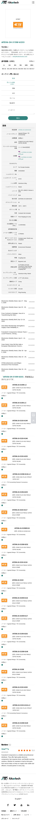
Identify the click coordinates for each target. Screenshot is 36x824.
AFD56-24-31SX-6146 (20, 438)
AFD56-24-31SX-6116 (19, 562)
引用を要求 (24, 811)
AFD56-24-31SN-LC (19, 403)
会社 (13, 93)
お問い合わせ (16, 814)
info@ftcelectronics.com (20, 56)
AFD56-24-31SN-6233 (20, 492)
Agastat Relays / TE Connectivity (23, 134)
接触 (13, 88)
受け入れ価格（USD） (11, 83)
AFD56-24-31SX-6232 (20, 687)
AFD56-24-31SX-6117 (19, 510)
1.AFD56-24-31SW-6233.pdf (25, 153)
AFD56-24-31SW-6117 (20, 616)
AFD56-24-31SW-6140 (20, 723)
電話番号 (12, 103)
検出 (18, 118)
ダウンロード (4, 818)
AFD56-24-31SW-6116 (20, 598)
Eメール (12, 98)
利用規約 (3, 811)
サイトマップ (15, 818)
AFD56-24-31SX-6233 (20, 456)
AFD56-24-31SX (18, 580)
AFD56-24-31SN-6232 (20, 634)
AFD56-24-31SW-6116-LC (21, 474)
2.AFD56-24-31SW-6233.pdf (25, 158)
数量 (13, 78)
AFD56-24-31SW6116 (22, 528)
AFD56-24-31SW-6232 (20, 544)
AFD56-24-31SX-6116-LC (21, 705)
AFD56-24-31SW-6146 (20, 651)
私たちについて (5, 814)
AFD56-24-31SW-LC (19, 385)
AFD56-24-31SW (18, 669)
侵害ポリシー (13, 811)
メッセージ (11, 110)
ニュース (26, 814)
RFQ (2, 398)
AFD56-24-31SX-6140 (20, 420)
